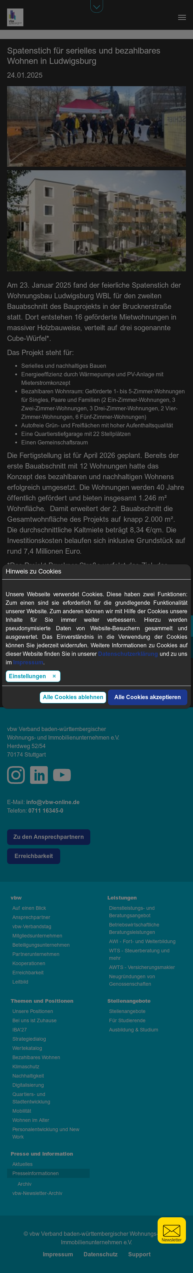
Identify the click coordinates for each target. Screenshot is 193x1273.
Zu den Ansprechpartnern (48, 837)
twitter (62, 775)
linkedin (39, 775)
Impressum (58, 1254)
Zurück (15, 688)
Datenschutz (101, 1254)
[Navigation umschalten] (182, 17)
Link (140, 675)
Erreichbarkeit (34, 856)
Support (139, 1254)
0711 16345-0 (45, 810)
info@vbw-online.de (53, 802)
